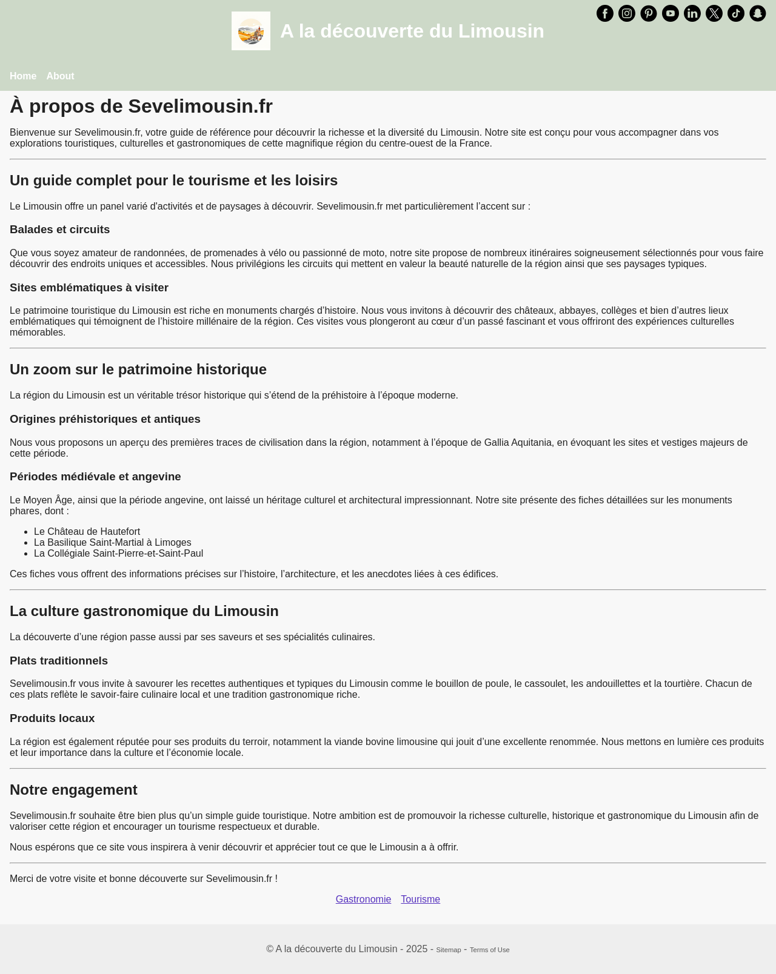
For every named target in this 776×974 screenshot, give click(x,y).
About (60, 76)
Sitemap (448, 949)
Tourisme (420, 899)
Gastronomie (364, 899)
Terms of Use (490, 949)
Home (23, 76)
